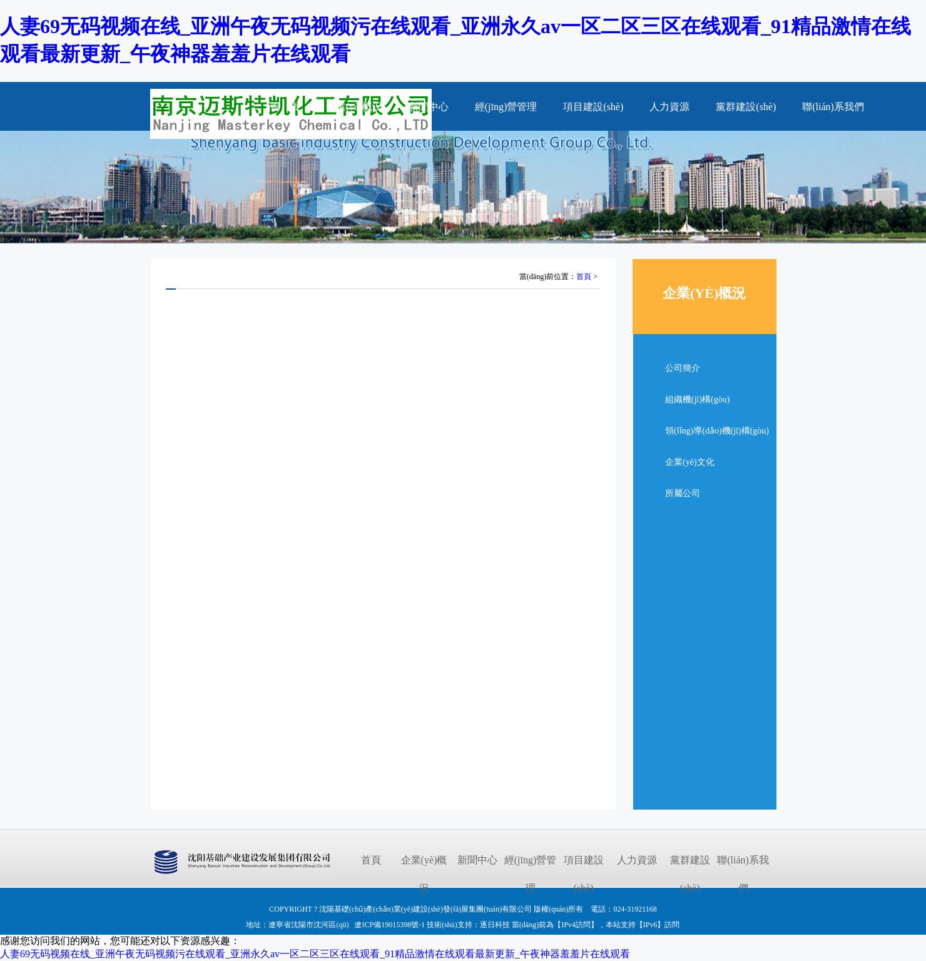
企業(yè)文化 (690, 462)
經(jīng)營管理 (506, 106)
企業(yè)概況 (354, 106)
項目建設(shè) (593, 106)
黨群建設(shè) (746, 106)
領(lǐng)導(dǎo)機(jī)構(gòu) (717, 430)
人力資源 (669, 106)
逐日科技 (495, 924)
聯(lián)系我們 (833, 106)
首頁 (583, 276)
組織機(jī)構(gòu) (697, 399)
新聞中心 (429, 106)
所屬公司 (682, 493)
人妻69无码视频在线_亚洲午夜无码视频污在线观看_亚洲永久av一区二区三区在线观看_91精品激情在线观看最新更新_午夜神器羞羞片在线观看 (315, 953)
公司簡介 (682, 368)
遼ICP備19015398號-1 (389, 924)
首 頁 (285, 106)
